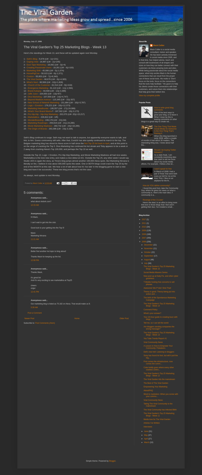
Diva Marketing (35, 97)
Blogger (112, 461)
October (147, 252)
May (146, 435)
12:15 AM (35, 205)
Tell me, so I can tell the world (156, 323)
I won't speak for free (163, 169)
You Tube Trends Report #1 (155, 338)
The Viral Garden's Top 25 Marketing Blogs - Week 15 (159, 267)
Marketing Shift (34, 70)
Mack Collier (158, 45)
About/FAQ (148, 390)
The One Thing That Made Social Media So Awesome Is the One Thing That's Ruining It (165, 129)
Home (77, 318)
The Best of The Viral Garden (156, 383)
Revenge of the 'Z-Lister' (153, 200)
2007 (144, 238)
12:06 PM (35, 260)
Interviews (148, 427)
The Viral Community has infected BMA (160, 410)
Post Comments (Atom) (45, 323)
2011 (144, 223)
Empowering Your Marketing (155, 387)
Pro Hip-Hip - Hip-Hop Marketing (43, 114)
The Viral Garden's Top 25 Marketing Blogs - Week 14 (159, 305)
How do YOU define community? (156, 185)
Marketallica (33, 117)
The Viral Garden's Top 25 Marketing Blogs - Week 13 (159, 334)
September (149, 256)
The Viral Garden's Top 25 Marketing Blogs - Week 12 (159, 374)
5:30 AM (34, 307)
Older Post (124, 318)
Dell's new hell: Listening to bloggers (159, 352)
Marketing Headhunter (38, 108)
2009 (144, 230)
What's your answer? (152, 313)
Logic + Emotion (35, 105)
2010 (144, 227)
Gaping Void (32, 62)
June (146, 431)
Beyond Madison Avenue (39, 99)
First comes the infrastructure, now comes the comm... (158, 362)
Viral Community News (153, 342)
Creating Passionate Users (39, 67)
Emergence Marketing (38, 88)
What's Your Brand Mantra (40, 111)
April (146, 439)
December (148, 245)
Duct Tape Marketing (36, 65)
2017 (144, 219)
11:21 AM (35, 239)
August (147, 260)
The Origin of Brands (37, 129)
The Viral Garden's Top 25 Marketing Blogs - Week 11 (159, 414)
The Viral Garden (34, 79)
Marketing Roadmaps (38, 123)
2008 (144, 234)
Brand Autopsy (34, 91)
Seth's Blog (32, 59)
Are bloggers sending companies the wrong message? (159, 328)
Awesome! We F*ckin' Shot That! (157, 288)
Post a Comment (35, 313)
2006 (144, 242)
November (148, 248)
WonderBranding (35, 120)
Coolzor (30, 76)
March (147, 442)
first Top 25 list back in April (96, 143)
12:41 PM (35, 292)
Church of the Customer (39, 85)
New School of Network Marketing (43, 102)
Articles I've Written (152, 423)
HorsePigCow (33, 73)
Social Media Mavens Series (155, 272)
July (146, 263)
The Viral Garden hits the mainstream (159, 379)
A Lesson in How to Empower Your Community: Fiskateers (158, 347)
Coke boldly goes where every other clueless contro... (159, 368)
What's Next (32, 82)
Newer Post (29, 318)
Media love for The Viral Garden (157, 419)
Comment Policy (150, 310)
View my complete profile (149, 95)
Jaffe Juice (33, 94)
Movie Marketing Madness (40, 126)
